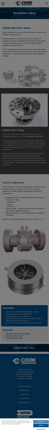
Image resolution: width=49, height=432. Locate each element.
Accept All (41, 421)
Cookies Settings (41, 429)
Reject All (41, 425)
